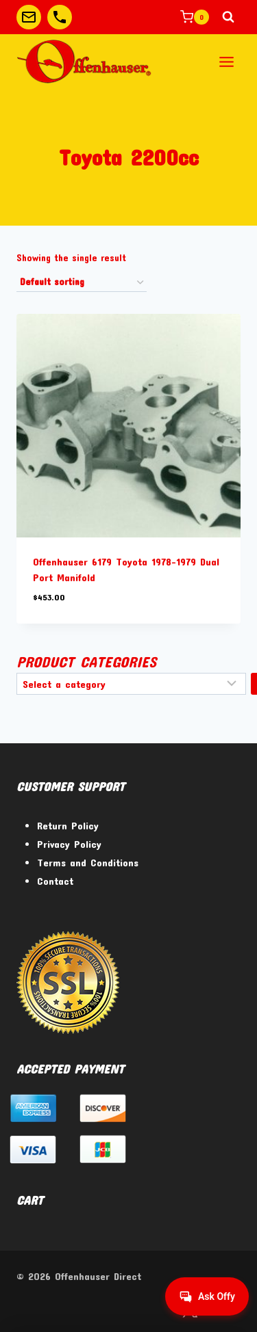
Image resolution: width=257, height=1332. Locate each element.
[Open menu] (226, 61)
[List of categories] (131, 684)
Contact (55, 881)
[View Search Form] (228, 17)
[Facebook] (154, 1309)
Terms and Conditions (87, 862)
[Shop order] (81, 283)
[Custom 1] (28, 17)
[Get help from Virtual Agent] (207, 1296)
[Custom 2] (59, 17)
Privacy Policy (69, 844)
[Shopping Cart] (194, 17)
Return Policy (68, 825)
